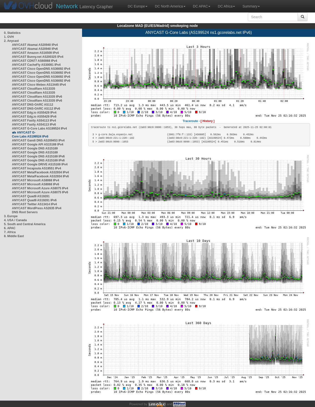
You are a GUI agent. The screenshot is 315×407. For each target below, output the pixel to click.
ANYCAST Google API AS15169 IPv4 (37, 144)
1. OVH (9, 37)
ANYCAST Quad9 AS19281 (31, 196)
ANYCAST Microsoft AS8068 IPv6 (35, 184)
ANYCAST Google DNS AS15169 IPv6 (38, 156)
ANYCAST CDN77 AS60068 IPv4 (34, 61)
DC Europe (137, 6)
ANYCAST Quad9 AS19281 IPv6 (34, 200)
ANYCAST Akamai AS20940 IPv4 (35, 45)
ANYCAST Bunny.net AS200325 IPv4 (37, 57)
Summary (251, 6)
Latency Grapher (84, 6)
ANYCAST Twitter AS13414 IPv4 (34, 204)
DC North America (170, 6)
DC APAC (201, 6)
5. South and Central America (24, 224)
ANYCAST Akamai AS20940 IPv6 (35, 49)
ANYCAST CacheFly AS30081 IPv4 (36, 65)
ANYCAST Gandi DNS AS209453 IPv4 (38, 140)
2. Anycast (11, 41)
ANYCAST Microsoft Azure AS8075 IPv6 (40, 192)
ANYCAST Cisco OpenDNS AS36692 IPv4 (41, 68)
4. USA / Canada (15, 220)
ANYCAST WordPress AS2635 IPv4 (36, 208)
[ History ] (208, 121)
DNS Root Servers (25, 212)
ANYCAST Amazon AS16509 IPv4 (35, 53)
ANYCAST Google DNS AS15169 (35, 148)
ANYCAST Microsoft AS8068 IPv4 (35, 180)
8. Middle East (14, 236)
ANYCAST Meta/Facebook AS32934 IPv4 (40, 172)
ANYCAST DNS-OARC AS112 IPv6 (36, 108)
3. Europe (11, 216)
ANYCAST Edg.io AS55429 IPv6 (34, 116)
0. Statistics (12, 33)
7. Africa (10, 232)
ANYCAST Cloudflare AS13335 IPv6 (37, 96)
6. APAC (9, 228)
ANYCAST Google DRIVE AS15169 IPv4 (40, 164)
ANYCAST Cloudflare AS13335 (33, 88)
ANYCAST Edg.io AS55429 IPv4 (34, 112)
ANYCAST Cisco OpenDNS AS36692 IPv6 (41, 76)
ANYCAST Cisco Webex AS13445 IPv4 (39, 84)
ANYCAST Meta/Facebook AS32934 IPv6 (40, 176)
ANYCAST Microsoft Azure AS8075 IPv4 (40, 188)
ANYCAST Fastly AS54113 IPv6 (34, 124)
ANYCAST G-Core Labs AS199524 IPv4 (39, 128)
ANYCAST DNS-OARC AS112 (32, 104)
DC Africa (226, 6)
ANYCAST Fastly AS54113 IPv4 (34, 120)
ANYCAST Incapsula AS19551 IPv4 (36, 168)
